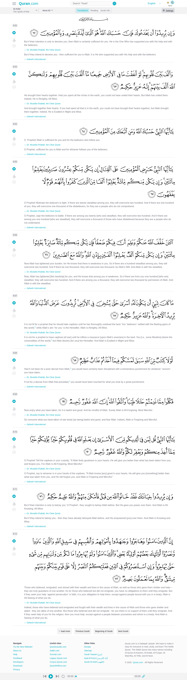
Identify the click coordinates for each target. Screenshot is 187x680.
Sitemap (88, 650)
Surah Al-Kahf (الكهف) (94, 662)
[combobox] (93, 3)
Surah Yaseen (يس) (93, 654)
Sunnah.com (55, 654)
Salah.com (54, 650)
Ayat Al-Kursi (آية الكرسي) (96, 658)
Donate (87, 647)
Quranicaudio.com (58, 647)
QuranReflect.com (58, 666)
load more (65, 631)
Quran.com (138, 662)
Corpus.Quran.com (58, 662)
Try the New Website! (23, 647)
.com (28, 3)
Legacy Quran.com (58, 658)
